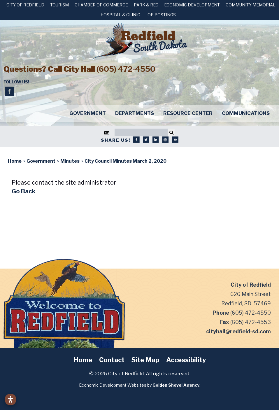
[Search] (141, 132)
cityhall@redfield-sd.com (238, 331)
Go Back (23, 191)
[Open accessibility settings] (10, 399)
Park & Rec (146, 4)
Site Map (145, 360)
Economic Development (192, 4)
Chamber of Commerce (101, 4)
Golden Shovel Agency (175, 385)
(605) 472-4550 (125, 68)
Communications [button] (246, 113)
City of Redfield (25, 4)
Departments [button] (134, 113)
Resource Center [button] (188, 113)
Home (82, 360)
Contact (111, 360)
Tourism (59, 4)
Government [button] (87, 113)
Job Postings (161, 14)
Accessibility (186, 360)
